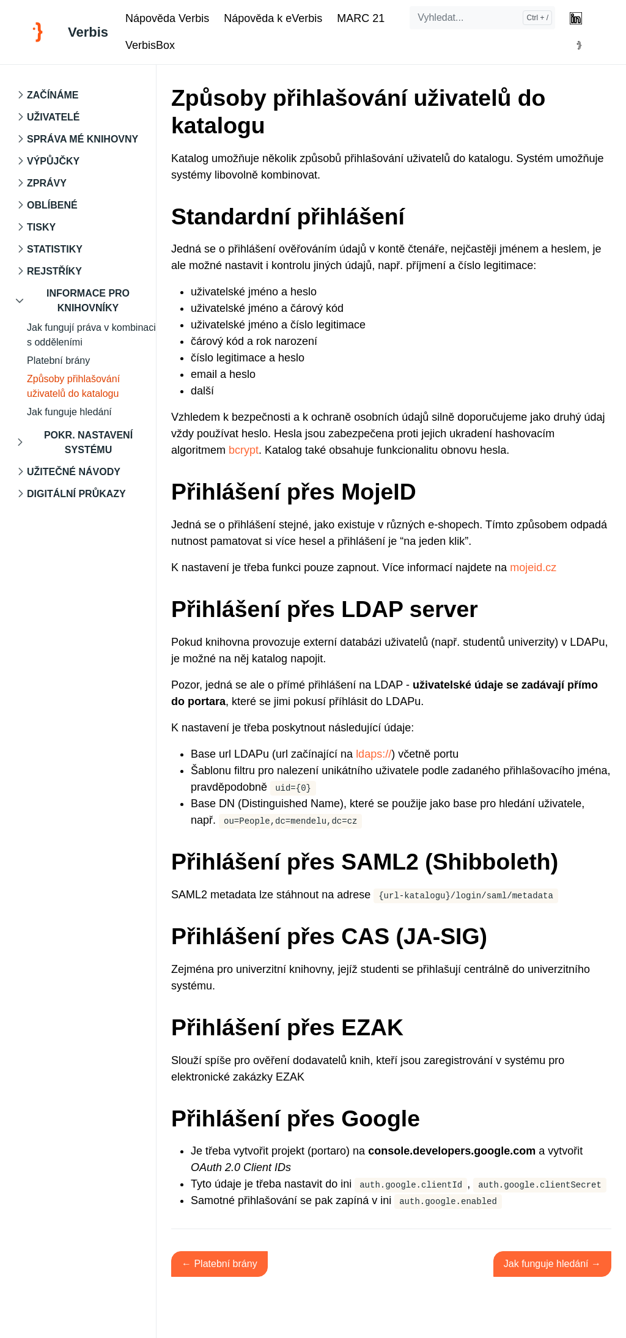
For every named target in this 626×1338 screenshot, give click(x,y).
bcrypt (244, 450)
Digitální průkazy (76, 494)
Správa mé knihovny (82, 139)
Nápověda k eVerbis (273, 18)
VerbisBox (150, 45)
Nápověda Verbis (167, 18)
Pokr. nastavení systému (88, 442)
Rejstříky (54, 271)
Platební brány (58, 360)
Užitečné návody (73, 472)
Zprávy (47, 183)
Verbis (88, 32)
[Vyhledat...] (482, 17)
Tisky (41, 227)
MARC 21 (361, 18)
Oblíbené (52, 205)
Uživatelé (53, 117)
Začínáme (52, 95)
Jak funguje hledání (69, 412)
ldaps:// (373, 754)
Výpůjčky (53, 161)
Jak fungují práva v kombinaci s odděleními (91, 334)
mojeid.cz (533, 567)
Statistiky (55, 249)
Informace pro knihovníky (88, 300)
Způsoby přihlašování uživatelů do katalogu (73, 386)
